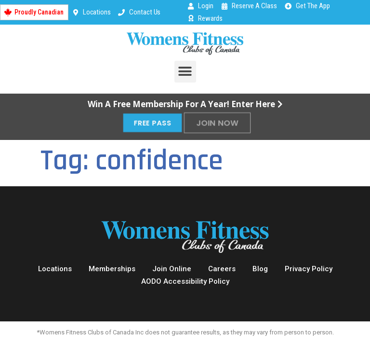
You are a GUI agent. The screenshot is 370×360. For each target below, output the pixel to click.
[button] (185, 72)
